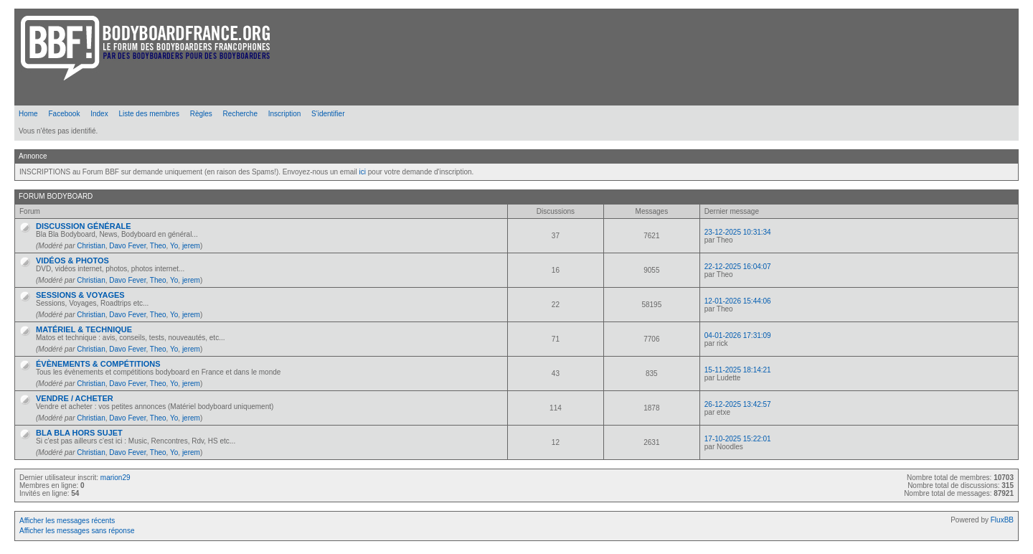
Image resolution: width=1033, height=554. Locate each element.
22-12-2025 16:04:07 (737, 267)
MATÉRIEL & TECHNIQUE (84, 329)
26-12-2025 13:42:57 (737, 404)
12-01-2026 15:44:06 (737, 301)
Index (99, 114)
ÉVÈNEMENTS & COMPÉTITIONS (98, 364)
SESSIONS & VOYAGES (80, 295)
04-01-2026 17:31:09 (737, 335)
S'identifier (327, 114)
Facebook (64, 114)
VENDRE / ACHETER (74, 398)
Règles (201, 114)
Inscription (284, 114)
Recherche (240, 114)
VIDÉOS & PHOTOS (72, 260)
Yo (174, 246)
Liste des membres (148, 114)
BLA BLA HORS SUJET (79, 432)
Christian (91, 246)
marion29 (115, 478)
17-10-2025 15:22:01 (737, 439)
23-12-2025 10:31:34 (737, 232)
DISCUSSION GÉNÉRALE (83, 226)
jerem (191, 246)
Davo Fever (127, 246)
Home (28, 114)
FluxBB (1002, 520)
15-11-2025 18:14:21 (737, 370)
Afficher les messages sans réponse (76, 531)
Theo (158, 246)
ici (362, 172)
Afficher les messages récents (67, 521)
